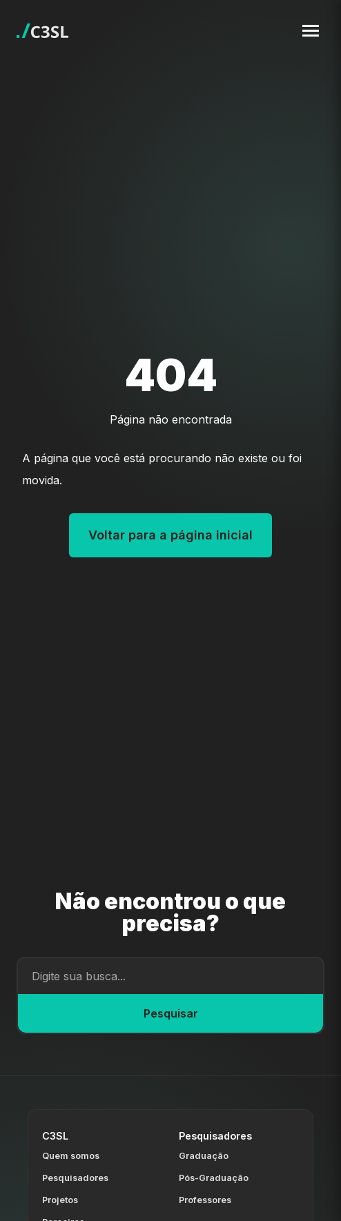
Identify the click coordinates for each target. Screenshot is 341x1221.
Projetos (60, 1200)
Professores (205, 1200)
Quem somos (70, 1156)
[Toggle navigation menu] (310, 30)
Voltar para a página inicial (170, 535)
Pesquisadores (75, 1178)
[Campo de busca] (170, 976)
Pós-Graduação (214, 1178)
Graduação (203, 1156)
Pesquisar (171, 1013)
